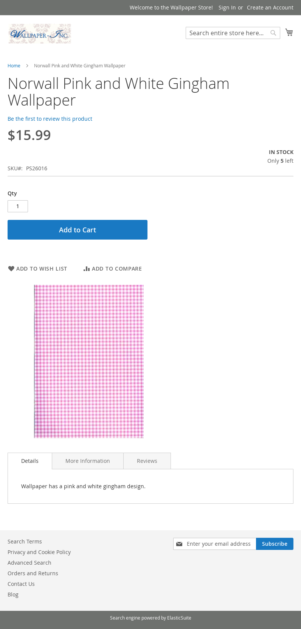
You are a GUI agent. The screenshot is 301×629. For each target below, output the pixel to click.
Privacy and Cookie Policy (39, 552)
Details (30, 460)
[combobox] (233, 33)
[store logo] (40, 34)
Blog (13, 594)
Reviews (147, 460)
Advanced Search (29, 562)
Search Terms (25, 541)
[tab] (30, 461)
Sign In (227, 7)
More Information (87, 460)
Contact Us (21, 583)
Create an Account (270, 7)
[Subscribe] (274, 544)
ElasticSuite (179, 618)
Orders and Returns (33, 573)
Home (14, 65)
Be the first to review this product (50, 118)
